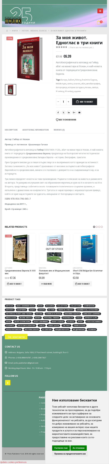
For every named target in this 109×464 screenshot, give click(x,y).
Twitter (63, 112)
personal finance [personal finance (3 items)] (51, 318)
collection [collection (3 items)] (62, 306)
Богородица (61, 87)
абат (83, 83)
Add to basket (86, 101)
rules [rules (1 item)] (78, 318)
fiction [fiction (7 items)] (51, 310)
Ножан (88, 87)
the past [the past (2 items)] (66, 326)
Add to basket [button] (24, 284)
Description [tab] (11, 130)
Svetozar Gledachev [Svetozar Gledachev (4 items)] (26, 326)
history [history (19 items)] (39, 314)
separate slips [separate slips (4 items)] (91, 318)
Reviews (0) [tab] (59, 130)
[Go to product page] (28, 248)
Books (43, 409)
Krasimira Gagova (89, 80)
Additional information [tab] (35, 130)
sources (77, 83)
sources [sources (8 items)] (70, 322)
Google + (74, 112)
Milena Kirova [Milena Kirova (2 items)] (26, 318)
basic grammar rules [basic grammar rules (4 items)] (26, 306)
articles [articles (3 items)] (9, 306)
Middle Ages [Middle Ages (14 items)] (11, 318)
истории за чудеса (76, 87)
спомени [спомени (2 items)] (92, 330)
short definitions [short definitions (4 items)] (22, 322)
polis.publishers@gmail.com (26, 363)
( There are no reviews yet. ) (81, 47)
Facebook (58, 112)
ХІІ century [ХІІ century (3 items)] (47, 330)
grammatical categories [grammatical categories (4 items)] (87, 310)
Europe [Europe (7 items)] (41, 310)
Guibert (71, 80)
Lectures (16, 268)
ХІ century (60, 91)
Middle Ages (61, 83)
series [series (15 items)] (8, 322)
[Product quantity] (63, 101)
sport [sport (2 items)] (80, 322)
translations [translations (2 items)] (79, 326)
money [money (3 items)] (38, 318)
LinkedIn (69, 112)
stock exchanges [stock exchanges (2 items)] (93, 322)
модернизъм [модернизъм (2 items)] (78, 330)
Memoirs (50, 268)
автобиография (93, 83)
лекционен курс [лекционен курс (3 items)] (62, 330)
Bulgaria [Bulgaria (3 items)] (50, 306)
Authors (44, 420)
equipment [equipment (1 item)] (21, 310)
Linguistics (85, 268)
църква (77, 91)
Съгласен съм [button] (61, 448)
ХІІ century (69, 91)
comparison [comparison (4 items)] (89, 306)
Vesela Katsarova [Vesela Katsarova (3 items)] (13, 330)
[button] (100, 11)
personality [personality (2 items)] (68, 318)
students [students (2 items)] (10, 326)
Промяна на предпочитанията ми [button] (70, 454)
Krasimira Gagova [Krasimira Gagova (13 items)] (72, 314)
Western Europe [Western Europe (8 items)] (32, 330)
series (70, 83)
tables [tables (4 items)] (41, 326)
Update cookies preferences (13, 462)
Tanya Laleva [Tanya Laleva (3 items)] (53, 326)
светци (95, 87)
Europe (64, 80)
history (78, 80)
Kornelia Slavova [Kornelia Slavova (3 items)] (53, 314)
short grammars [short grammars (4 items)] (40, 322)
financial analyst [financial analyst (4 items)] (65, 310)
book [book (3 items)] (40, 306)
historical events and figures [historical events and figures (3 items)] (19, 314)
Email (79, 112)
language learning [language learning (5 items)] (91, 314)
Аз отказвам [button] (79, 448)
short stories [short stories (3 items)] (58, 322)
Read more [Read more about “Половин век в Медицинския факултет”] (55, 284)
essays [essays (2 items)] (32, 310)
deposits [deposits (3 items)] (10, 310)
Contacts (45, 403)
